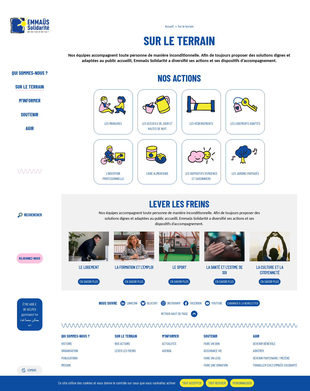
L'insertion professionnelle (113, 176)
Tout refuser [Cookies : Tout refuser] (217, 383)
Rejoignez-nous (29, 258)
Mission (66, 365)
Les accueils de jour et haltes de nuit (157, 126)
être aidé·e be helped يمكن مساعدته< (29, 314)
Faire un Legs (212, 358)
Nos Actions (122, 344)
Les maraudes (113, 123)
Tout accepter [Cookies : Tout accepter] (191, 383)
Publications (69, 358)
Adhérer (258, 351)
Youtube (216, 303)
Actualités (169, 344)
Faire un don (212, 344)
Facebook (196, 303)
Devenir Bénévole (264, 344)
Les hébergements (201, 123)
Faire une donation (216, 365)
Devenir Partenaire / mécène (271, 358)
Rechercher (33, 214)
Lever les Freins (125, 351)
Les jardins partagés (245, 173)
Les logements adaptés (245, 123)
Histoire (66, 344)
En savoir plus (89, 281)
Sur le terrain (29, 87)
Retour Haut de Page (174, 314)
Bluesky (152, 303)
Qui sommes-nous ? (30, 73)
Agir (30, 128)
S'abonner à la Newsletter (242, 303)
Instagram (173, 303)
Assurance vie (213, 351)
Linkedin (132, 303)
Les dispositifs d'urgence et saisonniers (201, 176)
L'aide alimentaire (157, 173)
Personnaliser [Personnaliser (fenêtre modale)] (242, 383)
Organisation (69, 351)
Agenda (166, 351)
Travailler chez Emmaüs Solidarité (275, 365)
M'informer (29, 100)
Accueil (169, 26)
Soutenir (29, 114)
